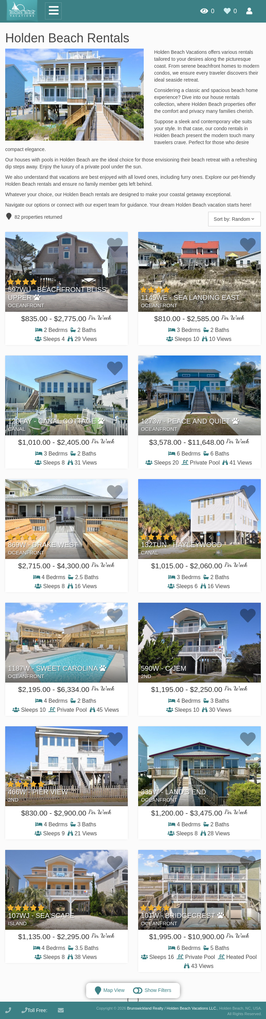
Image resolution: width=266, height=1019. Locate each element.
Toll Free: (34, 1010)
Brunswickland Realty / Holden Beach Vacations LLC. (172, 1008)
